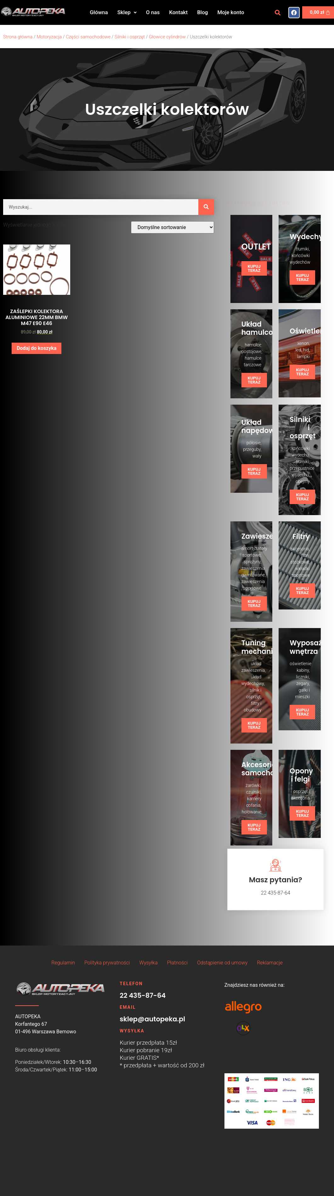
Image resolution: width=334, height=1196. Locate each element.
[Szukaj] (206, 207)
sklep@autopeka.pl (152, 1019)
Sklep (127, 12)
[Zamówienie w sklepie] (172, 227)
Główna (99, 12)
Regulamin (63, 963)
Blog (202, 12)
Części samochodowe (88, 37)
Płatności (177, 963)
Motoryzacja (49, 37)
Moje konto (230, 12)
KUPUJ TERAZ (254, 268)
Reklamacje (269, 963)
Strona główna (17, 37)
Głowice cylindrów (167, 37)
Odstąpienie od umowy (222, 963)
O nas (153, 12)
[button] (127, 12)
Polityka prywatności (107, 963)
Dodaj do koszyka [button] (36, 348)
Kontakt (178, 12)
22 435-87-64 (143, 995)
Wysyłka (148, 963)
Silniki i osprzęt (130, 37)
